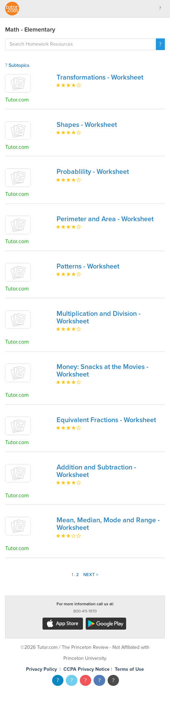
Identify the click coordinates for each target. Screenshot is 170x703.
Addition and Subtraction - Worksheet (96, 471)
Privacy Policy (41, 669)
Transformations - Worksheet (100, 77)
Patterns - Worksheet (88, 266)
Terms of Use (129, 669)
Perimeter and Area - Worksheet (105, 219)
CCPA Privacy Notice (86, 669)
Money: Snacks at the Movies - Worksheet (102, 371)
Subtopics (17, 65)
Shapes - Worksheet (87, 125)
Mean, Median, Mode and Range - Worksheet (108, 524)
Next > (90, 574)
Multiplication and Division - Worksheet (99, 317)
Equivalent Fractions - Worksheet (106, 420)
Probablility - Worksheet (93, 172)
